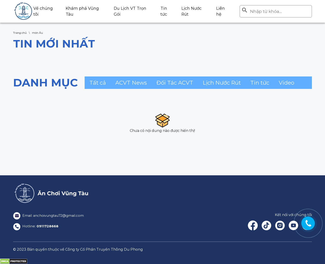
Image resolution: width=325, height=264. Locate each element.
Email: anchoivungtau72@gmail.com (51, 215)
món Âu (37, 32)
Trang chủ (20, 32)
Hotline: (36, 226)
